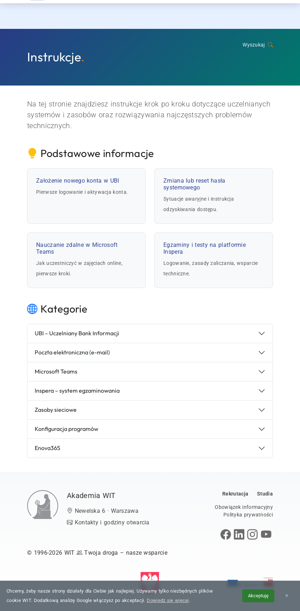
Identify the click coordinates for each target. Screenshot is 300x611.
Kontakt (243, 14)
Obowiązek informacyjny (244, 507)
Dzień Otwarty (201, 14)
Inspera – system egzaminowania (77, 390)
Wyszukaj (258, 45)
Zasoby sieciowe (56, 409)
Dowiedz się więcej (168, 600)
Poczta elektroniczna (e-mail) (72, 352)
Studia (163, 14)
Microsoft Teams (56, 371)
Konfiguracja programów (66, 428)
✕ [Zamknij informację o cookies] (287, 595)
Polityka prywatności (248, 515)
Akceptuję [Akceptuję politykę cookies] (258, 595)
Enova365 (47, 447)
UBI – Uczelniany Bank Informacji (77, 333)
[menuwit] (271, 14)
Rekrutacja (128, 14)
